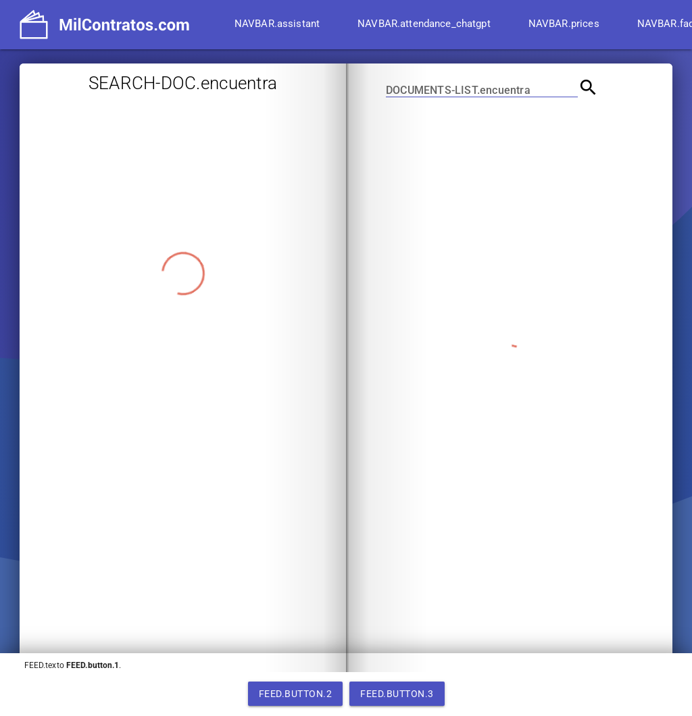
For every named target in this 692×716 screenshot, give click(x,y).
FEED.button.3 (397, 693)
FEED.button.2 (295, 693)
